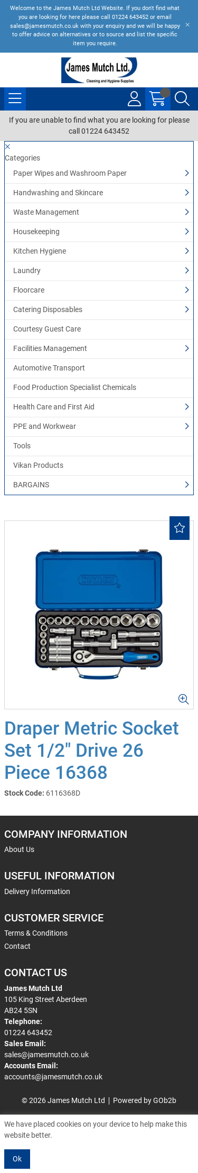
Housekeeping (36, 231)
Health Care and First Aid (54, 407)
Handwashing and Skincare (58, 192)
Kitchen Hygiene (39, 251)
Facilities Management (50, 348)
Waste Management (46, 212)
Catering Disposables (47, 309)
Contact (17, 946)
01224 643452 (28, 1032)
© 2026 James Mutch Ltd (63, 1100)
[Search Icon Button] (182, 99)
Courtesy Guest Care (47, 329)
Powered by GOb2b (144, 1100)
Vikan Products (38, 465)
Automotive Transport (49, 368)
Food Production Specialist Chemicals (74, 387)
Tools (22, 446)
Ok (17, 1159)
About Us (19, 849)
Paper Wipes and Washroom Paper (70, 173)
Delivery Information (37, 891)
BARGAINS (31, 484)
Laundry (27, 270)
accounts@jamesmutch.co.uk (53, 1076)
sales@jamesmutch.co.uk (46, 1054)
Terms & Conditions (36, 933)
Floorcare (28, 290)
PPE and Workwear (44, 426)
